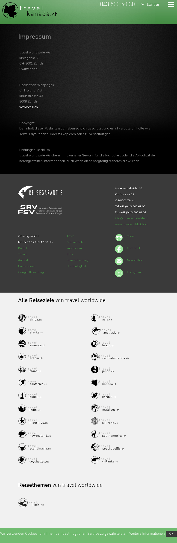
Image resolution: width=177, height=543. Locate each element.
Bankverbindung (77, 260)
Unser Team (26, 266)
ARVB (70, 236)
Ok (171, 534)
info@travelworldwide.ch (131, 218)
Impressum (74, 248)
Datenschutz (75, 242)
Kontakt (23, 248)
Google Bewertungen (32, 272)
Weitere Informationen (147, 534)
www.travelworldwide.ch (131, 224)
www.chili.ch (28, 107)
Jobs (70, 254)
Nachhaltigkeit (76, 266)
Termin (22, 254)
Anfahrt (23, 260)
